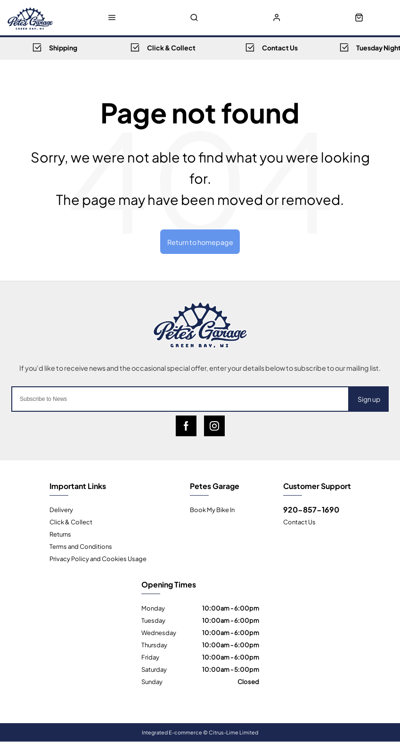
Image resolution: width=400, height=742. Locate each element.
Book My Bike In (212, 509)
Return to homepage (200, 241)
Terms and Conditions (80, 546)
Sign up (369, 398)
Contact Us (299, 521)
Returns (60, 534)
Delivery (61, 509)
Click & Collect (70, 521)
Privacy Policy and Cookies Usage (98, 558)
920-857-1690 (311, 509)
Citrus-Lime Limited (233, 732)
